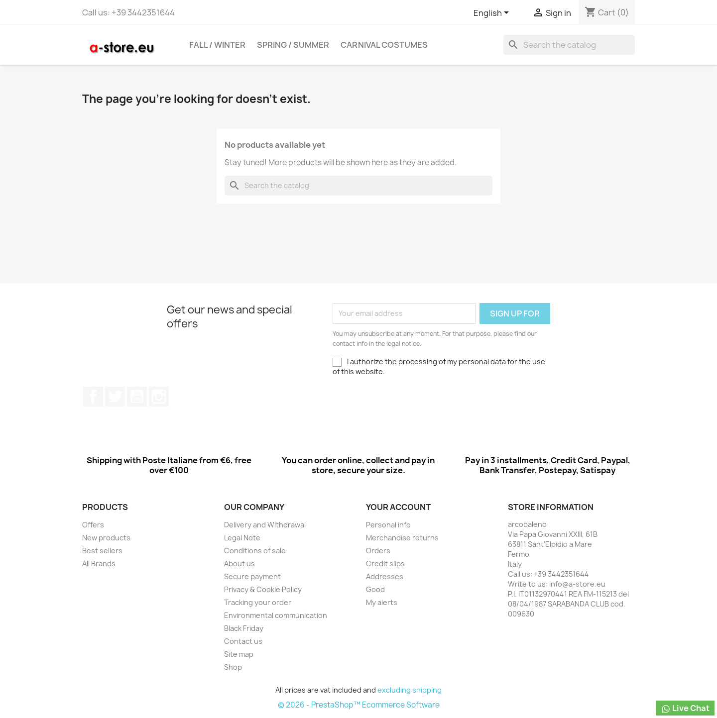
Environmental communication (275, 615)
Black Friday (243, 628)
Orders (378, 550)
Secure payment (252, 576)
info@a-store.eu (577, 584)
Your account (398, 507)
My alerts (381, 602)
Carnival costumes (384, 44)
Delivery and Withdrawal (265, 524)
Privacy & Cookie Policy (263, 589)
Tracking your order (257, 602)
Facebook (93, 397)
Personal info (388, 524)
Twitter (115, 397)
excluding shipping (409, 690)
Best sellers (102, 550)
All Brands (99, 563)
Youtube (137, 397)
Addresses (384, 576)
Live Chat (685, 708)
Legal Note (242, 537)
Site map (238, 654)
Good (375, 589)
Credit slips (385, 563)
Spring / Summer (293, 44)
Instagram (159, 397)
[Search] (569, 45)
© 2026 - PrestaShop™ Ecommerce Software (359, 705)
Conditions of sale (255, 550)
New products (106, 537)
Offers (93, 524)
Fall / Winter (217, 44)
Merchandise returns (402, 537)
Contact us (243, 641)
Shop (233, 667)
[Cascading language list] (493, 13)
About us (239, 563)
